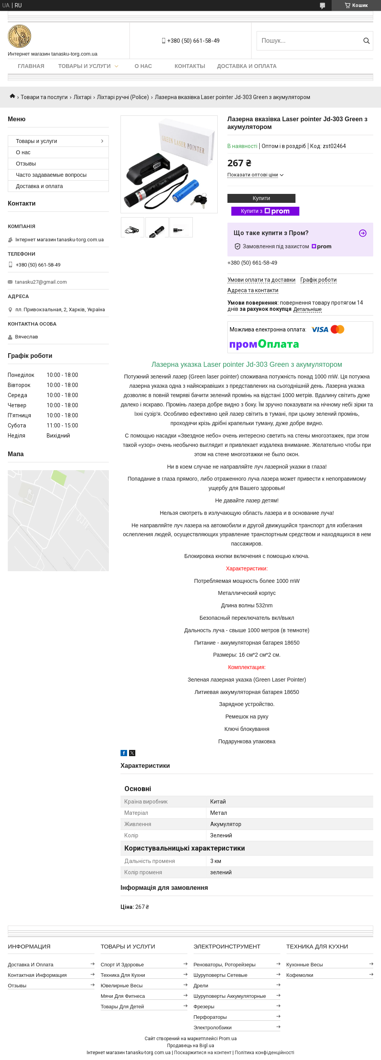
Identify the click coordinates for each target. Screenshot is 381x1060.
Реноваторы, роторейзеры (225, 965)
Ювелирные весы (122, 986)
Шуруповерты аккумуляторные (230, 996)
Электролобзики (213, 1027)
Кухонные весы (305, 965)
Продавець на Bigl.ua (190, 1045)
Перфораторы (210, 1017)
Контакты (190, 66)
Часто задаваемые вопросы (51, 175)
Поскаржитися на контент (202, 1052)
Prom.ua (228, 1038)
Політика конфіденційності (264, 1052)
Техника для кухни (123, 975)
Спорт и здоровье (122, 965)
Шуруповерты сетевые (221, 975)
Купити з (265, 211)
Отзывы (26, 163)
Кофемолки (300, 975)
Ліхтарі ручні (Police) (123, 97)
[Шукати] (366, 41)
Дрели (201, 986)
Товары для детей (122, 1006)
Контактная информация (37, 975)
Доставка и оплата (247, 66)
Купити (261, 198)
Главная (31, 66)
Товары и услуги (84, 66)
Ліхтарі (82, 97)
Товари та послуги (44, 97)
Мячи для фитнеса (123, 996)
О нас (143, 66)
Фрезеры (204, 1006)
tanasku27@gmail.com (41, 282)
